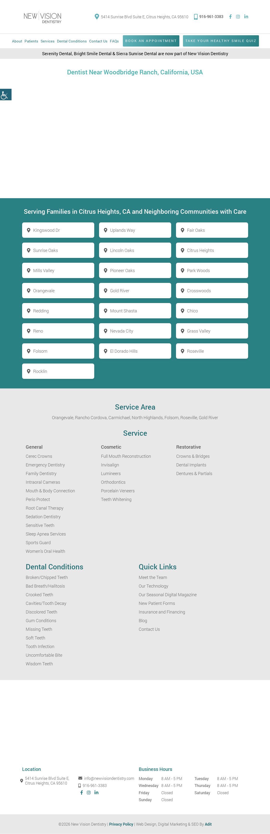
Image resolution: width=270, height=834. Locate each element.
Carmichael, (119, 417)
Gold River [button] (119, 290)
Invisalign (110, 465)
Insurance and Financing (162, 612)
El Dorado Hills (124, 351)
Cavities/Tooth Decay (46, 603)
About (17, 41)
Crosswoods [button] (199, 290)
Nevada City (121, 331)
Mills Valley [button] (43, 270)
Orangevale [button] (44, 290)
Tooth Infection (40, 646)
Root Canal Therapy (44, 508)
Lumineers (111, 473)
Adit (208, 824)
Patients (31, 41)
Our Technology (153, 586)
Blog (143, 620)
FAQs (114, 41)
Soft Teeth (35, 638)
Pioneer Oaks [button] (122, 270)
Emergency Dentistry (45, 465)
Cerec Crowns (39, 456)
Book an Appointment (150, 40)
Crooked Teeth (39, 594)
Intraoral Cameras (43, 482)
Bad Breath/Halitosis (45, 586)
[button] (6, 94)
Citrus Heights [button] (200, 250)
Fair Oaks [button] (196, 230)
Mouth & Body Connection (50, 491)
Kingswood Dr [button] (46, 230)
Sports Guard (38, 542)
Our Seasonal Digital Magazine (168, 594)
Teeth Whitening (116, 499)
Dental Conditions (72, 41)
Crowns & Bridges (193, 456)
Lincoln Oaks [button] (122, 250)
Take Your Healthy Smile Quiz (221, 40)
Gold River (208, 417)
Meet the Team (153, 577)
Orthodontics (113, 482)
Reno (38, 331)
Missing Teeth (39, 629)
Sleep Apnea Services (46, 534)
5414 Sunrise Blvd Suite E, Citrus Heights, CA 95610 (141, 16)
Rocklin (40, 371)
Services (48, 41)
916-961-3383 (208, 16)
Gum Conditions (41, 620)
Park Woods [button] (198, 270)
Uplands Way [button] (122, 230)
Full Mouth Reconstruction (126, 456)
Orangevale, (63, 417)
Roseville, (189, 417)
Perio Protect (38, 499)
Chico (192, 311)
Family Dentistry (41, 473)
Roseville (195, 351)
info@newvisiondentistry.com (106, 778)
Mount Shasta (123, 311)
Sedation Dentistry (43, 516)
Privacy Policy (121, 824)
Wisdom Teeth (39, 664)
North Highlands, (147, 417)
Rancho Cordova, (91, 417)
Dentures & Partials (194, 473)
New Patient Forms (157, 603)
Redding (41, 311)
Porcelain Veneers (118, 491)
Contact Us (98, 41)
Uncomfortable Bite (44, 655)
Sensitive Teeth (40, 525)
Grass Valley (198, 331)
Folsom (40, 351)
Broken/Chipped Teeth (47, 577)
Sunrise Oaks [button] (45, 250)
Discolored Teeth (41, 612)
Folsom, (171, 417)
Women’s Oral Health (45, 551)
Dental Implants (191, 465)
